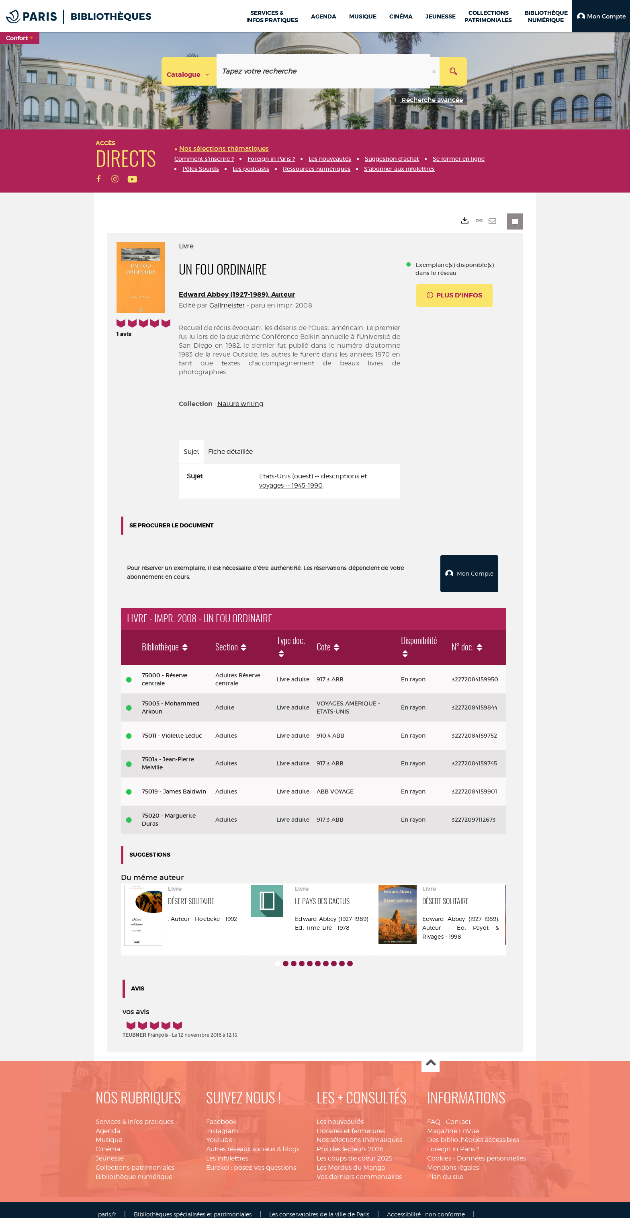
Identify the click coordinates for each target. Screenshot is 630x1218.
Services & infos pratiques (135, 1112)
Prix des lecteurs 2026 (350, 1140)
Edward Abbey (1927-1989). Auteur (237, 294)
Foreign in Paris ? (453, 1140)
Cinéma (108, 1140)
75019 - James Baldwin (174, 782)
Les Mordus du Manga (351, 1158)
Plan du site (445, 1167)
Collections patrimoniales (135, 1158)
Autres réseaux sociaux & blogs (252, 1140)
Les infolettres (227, 1149)
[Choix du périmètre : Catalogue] (189, 71)
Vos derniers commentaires (359, 1167)
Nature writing (240, 404)
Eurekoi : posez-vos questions (251, 1158)
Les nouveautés (340, 1112)
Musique (109, 1131)
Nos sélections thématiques (359, 1131)
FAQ (433, 1112)
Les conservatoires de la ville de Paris (319, 1205)
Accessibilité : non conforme (426, 1205)
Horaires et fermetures (351, 1122)
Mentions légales (453, 1158)
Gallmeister (227, 305)
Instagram (222, 1122)
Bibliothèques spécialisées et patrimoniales (193, 1205)
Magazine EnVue (453, 1122)
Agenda (108, 1122)
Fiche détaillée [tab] (230, 451)
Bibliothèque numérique (134, 1167)
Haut (430, 1054)
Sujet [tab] (191, 451)
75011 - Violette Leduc (172, 726)
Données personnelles (491, 1149)
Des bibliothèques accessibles (473, 1131)
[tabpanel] (289, 481)
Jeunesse (110, 1149)
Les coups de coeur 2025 (355, 1149)
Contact (458, 1112)
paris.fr (107, 1205)
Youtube (219, 1131)
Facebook (221, 1112)
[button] (601, 16)
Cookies (439, 1149)
